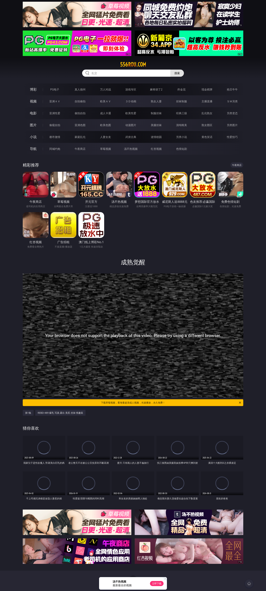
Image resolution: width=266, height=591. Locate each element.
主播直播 (207, 101)
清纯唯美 (181, 125)
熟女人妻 (156, 101)
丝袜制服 (181, 101)
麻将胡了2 (156, 89)
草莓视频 (105, 149)
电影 (33, 113)
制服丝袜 (156, 113)
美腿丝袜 (156, 125)
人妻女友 (105, 137)
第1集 (28, 412)
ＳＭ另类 (232, 101)
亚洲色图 (80, 125)
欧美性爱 (130, 113)
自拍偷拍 (80, 101)
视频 (33, 101)
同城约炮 (54, 149)
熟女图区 (207, 125)
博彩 (33, 89)
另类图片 (232, 125)
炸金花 (181, 89)
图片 (33, 125)
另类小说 (181, 137)
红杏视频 (156, 149)
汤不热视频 (131, 149)
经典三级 (181, 113)
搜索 (177, 73)
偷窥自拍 (54, 125)
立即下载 (157, 583)
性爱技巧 (232, 137)
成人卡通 (105, 113)
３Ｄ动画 (130, 101)
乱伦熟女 (207, 113)
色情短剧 (181, 149)
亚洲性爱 (54, 113)
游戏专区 (130, 89)
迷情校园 (156, 137)
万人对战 (105, 89)
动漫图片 (130, 125)
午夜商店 (80, 149)
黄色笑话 (207, 137)
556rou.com (133, 64)
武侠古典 (130, 137)
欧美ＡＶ (105, 101)
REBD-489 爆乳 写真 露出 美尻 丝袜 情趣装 (60, 412)
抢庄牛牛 (232, 89)
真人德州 (80, 89)
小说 (33, 137)
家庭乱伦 (80, 137)
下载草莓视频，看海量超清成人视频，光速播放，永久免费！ (171, 403)
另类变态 (232, 113)
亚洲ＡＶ (54, 101)
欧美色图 (105, 125)
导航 (33, 148)
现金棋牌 (207, 89)
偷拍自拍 (80, 113)
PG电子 (54, 89)
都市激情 (54, 137)
